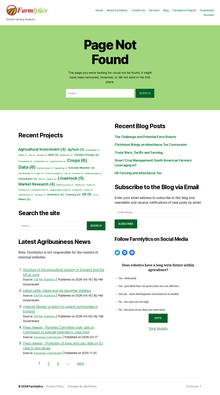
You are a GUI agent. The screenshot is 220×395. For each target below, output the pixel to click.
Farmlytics (36, 386)
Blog (166, 10)
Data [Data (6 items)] (27, 167)
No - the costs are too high (134, 301)
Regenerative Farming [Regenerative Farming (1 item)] (60, 190)
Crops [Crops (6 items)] (77, 160)
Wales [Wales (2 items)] (24, 199)
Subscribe (125, 223)
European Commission (48, 337)
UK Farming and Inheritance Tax (139, 173)
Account (209, 15)
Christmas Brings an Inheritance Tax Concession (152, 145)
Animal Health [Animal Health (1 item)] (92, 150)
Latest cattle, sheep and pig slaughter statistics (58, 290)
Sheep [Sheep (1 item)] (88, 190)
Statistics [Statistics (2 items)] (55, 195)
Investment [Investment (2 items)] (27, 179)
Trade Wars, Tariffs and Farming (139, 152)
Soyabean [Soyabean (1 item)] (40, 195)
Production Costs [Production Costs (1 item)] (39, 190)
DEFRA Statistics (45, 279)
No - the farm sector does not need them (142, 309)
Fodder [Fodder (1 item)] (39, 173)
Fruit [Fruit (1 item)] (67, 173)
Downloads (207, 10)
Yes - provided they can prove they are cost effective (149, 286)
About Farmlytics (117, 10)
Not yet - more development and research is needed (149, 294)
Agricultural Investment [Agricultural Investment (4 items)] (42, 149)
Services (154, 10)
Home (99, 10)
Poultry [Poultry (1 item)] (90, 185)
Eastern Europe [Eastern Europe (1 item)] (45, 168)
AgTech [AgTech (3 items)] (76, 149)
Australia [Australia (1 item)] (42, 155)
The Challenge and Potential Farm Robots (146, 137)
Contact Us (138, 10)
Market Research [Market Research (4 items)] (36, 184)
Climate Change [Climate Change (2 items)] (86, 155)
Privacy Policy (55, 386)
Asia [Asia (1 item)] (32, 155)
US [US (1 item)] (96, 195)
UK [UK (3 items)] (87, 194)
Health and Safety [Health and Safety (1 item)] (93, 173)
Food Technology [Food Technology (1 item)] (53, 173)
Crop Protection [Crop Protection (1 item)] (57, 161)
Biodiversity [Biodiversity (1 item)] (66, 155)
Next (80, 363)
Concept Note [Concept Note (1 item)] (25, 161)
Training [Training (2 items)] (72, 195)
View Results (158, 328)
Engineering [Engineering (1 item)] (60, 168)
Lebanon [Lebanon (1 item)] (51, 179)
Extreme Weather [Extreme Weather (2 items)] (81, 168)
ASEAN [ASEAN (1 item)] (22, 155)
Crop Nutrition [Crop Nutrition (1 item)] (41, 161)
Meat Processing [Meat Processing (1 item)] (65, 185)
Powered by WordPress (82, 386)
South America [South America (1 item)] (25, 195)
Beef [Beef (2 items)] (53, 155)
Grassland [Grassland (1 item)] (77, 173)
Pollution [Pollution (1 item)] (80, 185)
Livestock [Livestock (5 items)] (71, 178)
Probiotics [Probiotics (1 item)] (24, 190)
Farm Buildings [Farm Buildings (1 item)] (25, 173)
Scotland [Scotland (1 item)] (77, 190)
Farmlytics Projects (184, 10)
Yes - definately (127, 278)
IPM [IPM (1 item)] (42, 179)
